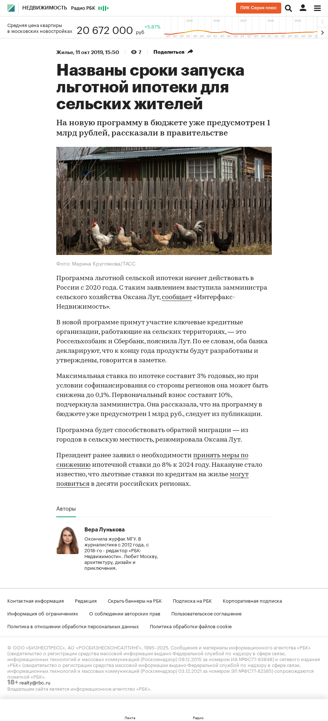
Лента (130, 717)
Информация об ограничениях (42, 613)
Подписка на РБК (192, 600)
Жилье (64, 52)
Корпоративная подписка (252, 600)
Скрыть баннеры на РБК (135, 600)
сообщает (177, 297)
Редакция (86, 600)
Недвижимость (44, 8)
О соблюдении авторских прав (124, 613)
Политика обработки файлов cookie (191, 625)
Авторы (66, 508)
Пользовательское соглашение (206, 613)
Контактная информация (35, 600)
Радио (198, 717)
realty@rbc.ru (34, 682)
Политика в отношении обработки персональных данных (73, 625)
